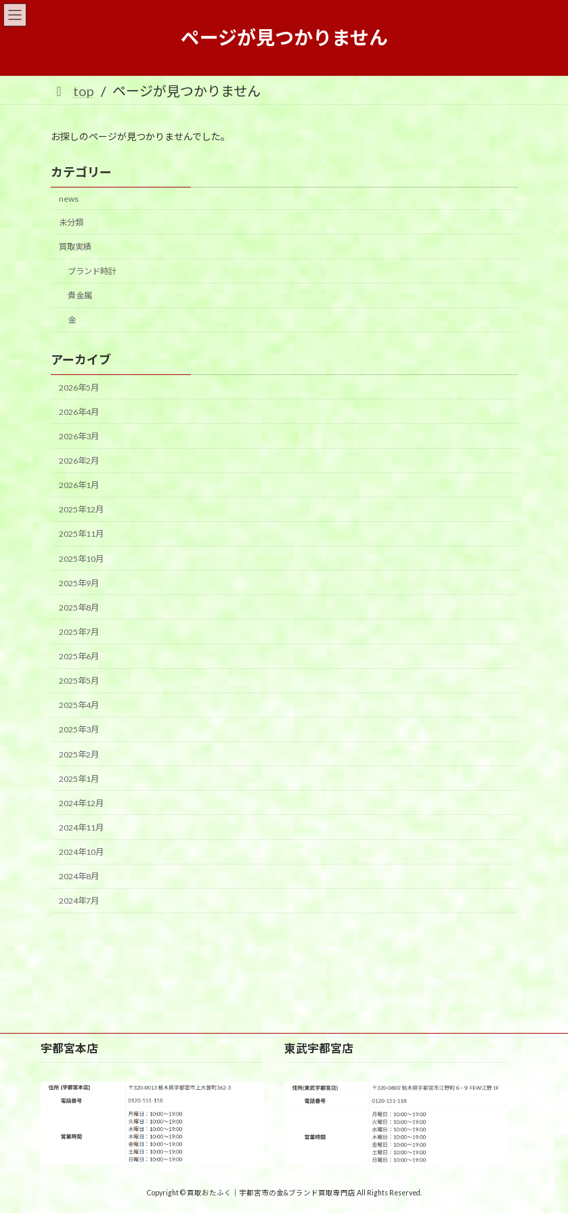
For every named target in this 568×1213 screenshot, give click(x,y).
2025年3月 (79, 729)
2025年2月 (79, 754)
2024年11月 (81, 827)
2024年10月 (81, 852)
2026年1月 (79, 485)
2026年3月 (79, 436)
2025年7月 (79, 632)
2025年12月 (81, 509)
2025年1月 (79, 778)
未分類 (71, 222)
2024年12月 (81, 803)
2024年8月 (79, 876)
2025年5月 (79, 681)
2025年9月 (79, 582)
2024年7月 (79, 901)
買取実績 (75, 247)
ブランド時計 (91, 271)
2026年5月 (79, 387)
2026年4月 (79, 412)
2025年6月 (79, 656)
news (69, 199)
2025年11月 (81, 534)
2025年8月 (79, 607)
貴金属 (79, 295)
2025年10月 (81, 558)
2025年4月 (79, 705)
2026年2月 (79, 461)
